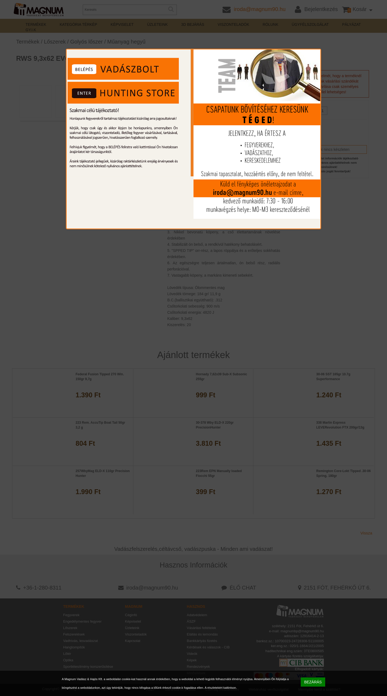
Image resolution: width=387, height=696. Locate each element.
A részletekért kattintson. (221, 687)
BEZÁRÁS (313, 682)
